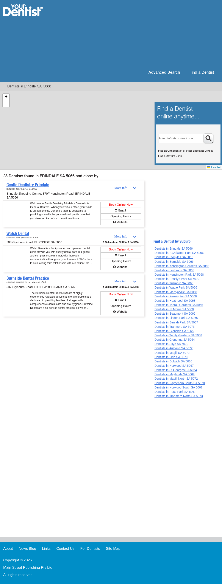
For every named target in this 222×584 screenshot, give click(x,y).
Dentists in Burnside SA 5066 (174, 261)
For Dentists (90, 549)
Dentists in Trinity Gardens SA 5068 (178, 335)
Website (122, 222)
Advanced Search (164, 72)
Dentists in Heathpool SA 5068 (175, 300)
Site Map (113, 549)
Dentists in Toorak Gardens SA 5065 (179, 305)
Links (46, 549)
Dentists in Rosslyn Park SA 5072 (177, 279)
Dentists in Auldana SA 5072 (174, 348)
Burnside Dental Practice (27, 278)
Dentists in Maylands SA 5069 (175, 374)
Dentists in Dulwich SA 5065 (173, 361)
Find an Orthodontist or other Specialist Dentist (185, 150)
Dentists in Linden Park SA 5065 (176, 318)
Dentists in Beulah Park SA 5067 (176, 322)
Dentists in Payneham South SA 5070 (180, 383)
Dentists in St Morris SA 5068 (174, 309)
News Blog (27, 549)
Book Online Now (121, 205)
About (8, 549)
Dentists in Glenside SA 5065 (174, 331)
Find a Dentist (201, 72)
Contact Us (65, 549)
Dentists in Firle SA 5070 (171, 357)
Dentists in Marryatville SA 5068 (176, 292)
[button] (6, 97)
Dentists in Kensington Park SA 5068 (179, 274)
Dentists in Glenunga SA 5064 (175, 339)
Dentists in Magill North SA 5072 (176, 378)
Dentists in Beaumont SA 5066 (175, 313)
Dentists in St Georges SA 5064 (176, 370)
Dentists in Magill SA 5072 (172, 352)
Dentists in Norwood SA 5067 (174, 365)
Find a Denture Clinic (170, 155)
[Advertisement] (139, 34)
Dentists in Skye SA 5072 (171, 344)
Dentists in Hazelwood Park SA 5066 (179, 253)
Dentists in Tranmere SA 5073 (175, 326)
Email (122, 210)
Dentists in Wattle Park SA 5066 (176, 287)
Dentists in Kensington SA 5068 (176, 296)
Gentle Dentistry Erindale (27, 184)
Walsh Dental (17, 233)
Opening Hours (121, 216)
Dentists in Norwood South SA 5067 (179, 387)
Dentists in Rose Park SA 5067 (175, 391)
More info (120, 187)
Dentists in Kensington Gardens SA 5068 (182, 266)
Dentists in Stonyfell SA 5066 (174, 257)
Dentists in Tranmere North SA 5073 (179, 396)
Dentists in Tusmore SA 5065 (174, 283)
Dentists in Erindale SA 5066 (174, 248)
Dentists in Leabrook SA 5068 (174, 270)
